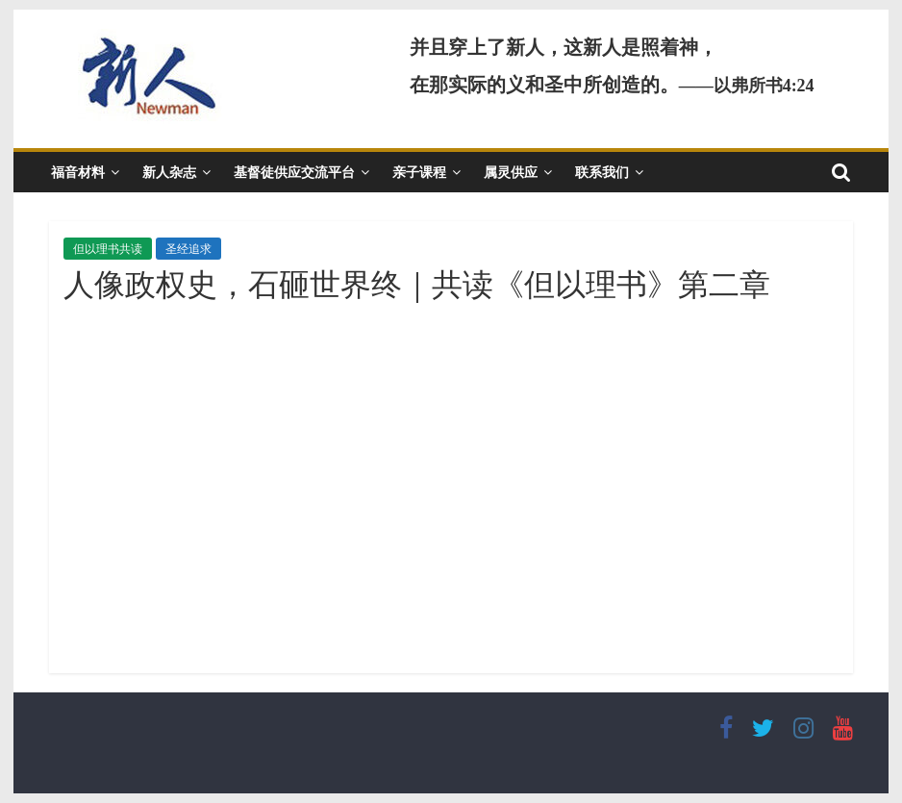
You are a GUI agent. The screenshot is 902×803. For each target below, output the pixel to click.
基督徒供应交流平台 (294, 172)
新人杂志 (169, 172)
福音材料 (78, 172)
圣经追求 (188, 248)
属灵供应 (511, 172)
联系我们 (602, 172)
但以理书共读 (107, 248)
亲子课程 (419, 172)
